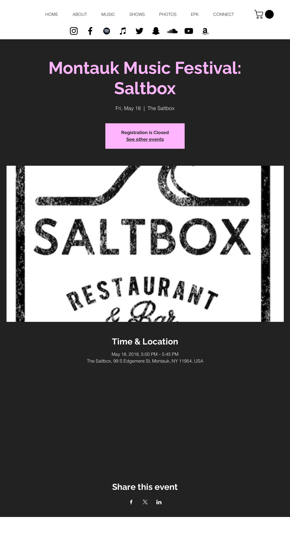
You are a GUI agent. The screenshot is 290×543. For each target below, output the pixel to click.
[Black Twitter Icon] (139, 31)
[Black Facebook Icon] (90, 31)
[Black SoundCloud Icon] (172, 31)
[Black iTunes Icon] (123, 31)
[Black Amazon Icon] (205, 31)
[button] (79, 14)
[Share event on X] (145, 502)
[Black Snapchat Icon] (156, 31)
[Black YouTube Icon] (189, 31)
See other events (145, 139)
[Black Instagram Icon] (74, 31)
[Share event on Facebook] (131, 502)
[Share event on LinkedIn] (159, 502)
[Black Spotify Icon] (106, 31)
